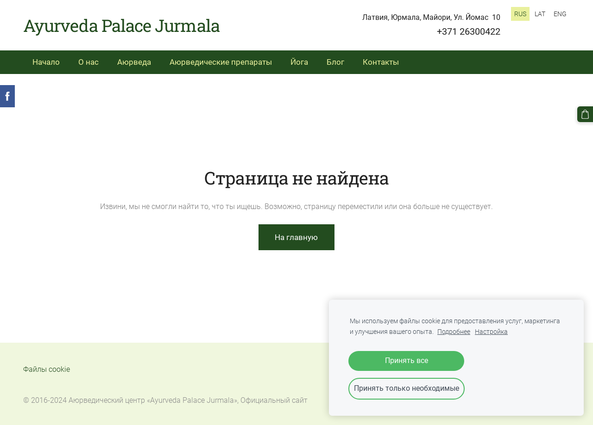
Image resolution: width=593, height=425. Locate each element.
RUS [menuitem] (520, 14)
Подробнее (453, 332)
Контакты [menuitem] (381, 62)
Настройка (491, 332)
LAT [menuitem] (540, 14)
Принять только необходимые (406, 388)
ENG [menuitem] (560, 14)
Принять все (406, 360)
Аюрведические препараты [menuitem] (221, 62)
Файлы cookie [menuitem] (46, 369)
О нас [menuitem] (88, 62)
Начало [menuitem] (46, 62)
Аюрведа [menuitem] (134, 62)
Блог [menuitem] (335, 62)
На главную (296, 237)
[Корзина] (585, 114)
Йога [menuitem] (299, 62)
